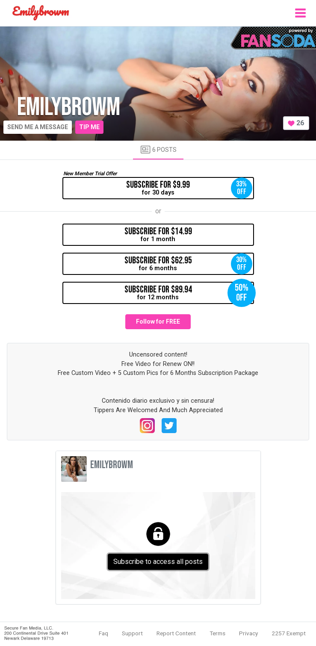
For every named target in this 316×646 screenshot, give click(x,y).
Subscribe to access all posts (158, 562)
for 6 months (188, 263)
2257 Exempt (289, 633)
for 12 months (189, 293)
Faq (103, 633)
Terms (217, 633)
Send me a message (37, 127)
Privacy (248, 633)
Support (132, 633)
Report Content (176, 633)
